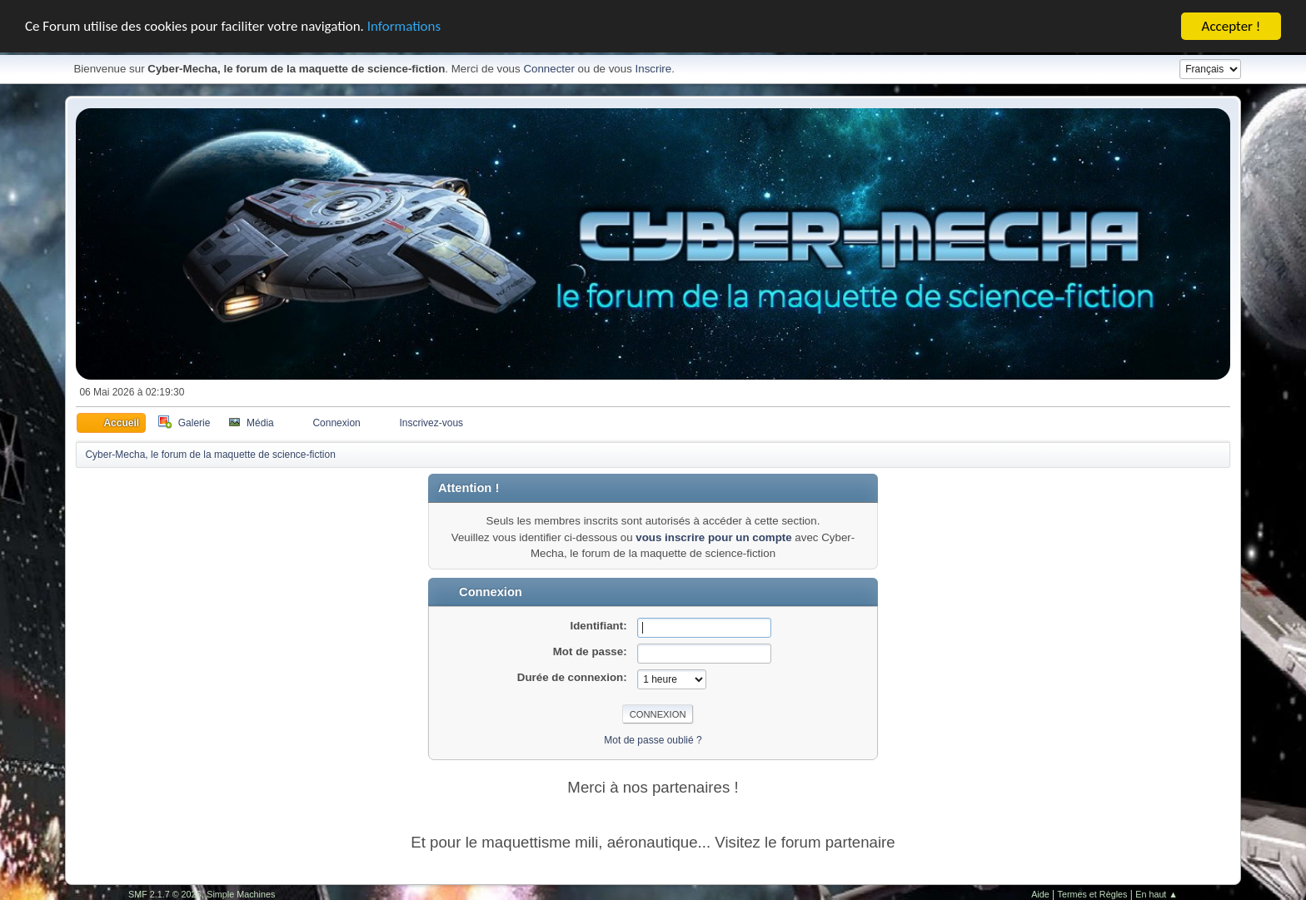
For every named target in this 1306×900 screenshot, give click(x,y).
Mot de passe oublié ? (652, 738)
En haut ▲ (1156, 892)
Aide (1040, 892)
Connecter (549, 67)
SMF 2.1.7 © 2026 (165, 892)
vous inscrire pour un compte (713, 535)
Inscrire (654, 67)
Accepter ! (1231, 24)
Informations (404, 24)
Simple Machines (241, 892)
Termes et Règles (1093, 892)
